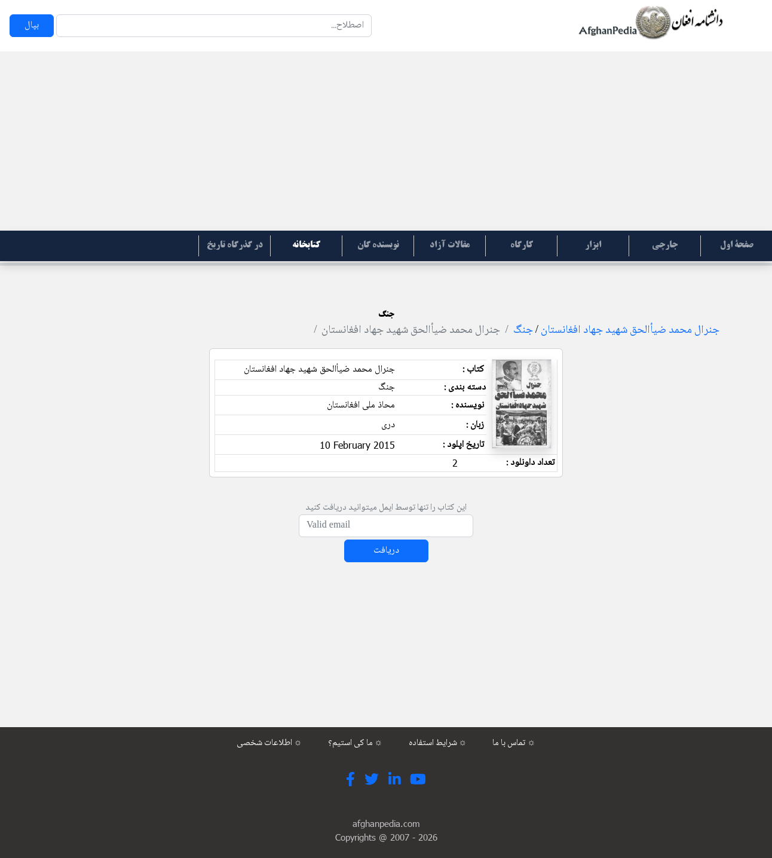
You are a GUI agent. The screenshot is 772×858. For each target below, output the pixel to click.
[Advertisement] (386, 141)
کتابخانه (306, 245)
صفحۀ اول (736, 245)
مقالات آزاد (450, 245)
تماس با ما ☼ (513, 743)
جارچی (665, 245)
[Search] (214, 25)
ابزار (593, 245)
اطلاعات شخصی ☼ (269, 743)
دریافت (386, 551)
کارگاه (521, 245)
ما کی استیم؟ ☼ (355, 743)
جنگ (523, 330)
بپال (31, 25)
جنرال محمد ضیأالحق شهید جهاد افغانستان (630, 330)
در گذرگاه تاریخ (235, 245)
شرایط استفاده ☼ (438, 743)
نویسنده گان (378, 245)
